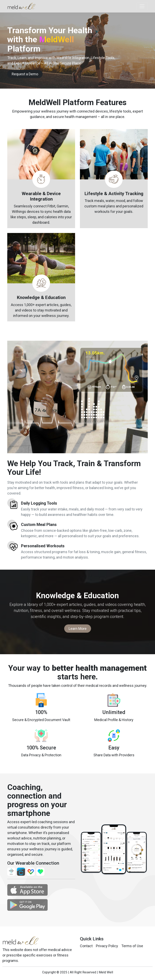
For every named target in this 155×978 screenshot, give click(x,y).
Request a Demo (25, 74)
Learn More (78, 628)
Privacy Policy (107, 946)
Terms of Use (132, 946)
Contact (86, 946)
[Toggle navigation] (142, 6)
